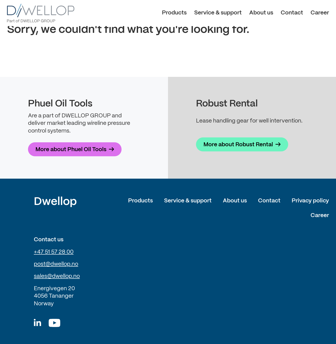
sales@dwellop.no (57, 276)
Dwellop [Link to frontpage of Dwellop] (55, 202)
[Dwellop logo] (40, 13)
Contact (292, 13)
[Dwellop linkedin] (37, 323)
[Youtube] (54, 323)
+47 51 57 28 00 (54, 252)
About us (261, 13)
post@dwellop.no (56, 264)
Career (320, 13)
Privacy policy (310, 201)
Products (174, 13)
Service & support (218, 13)
